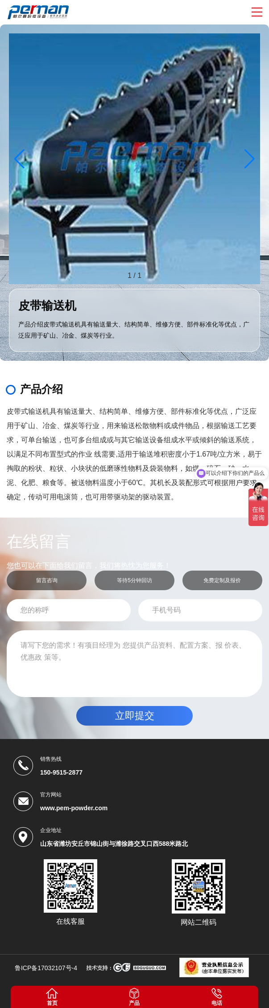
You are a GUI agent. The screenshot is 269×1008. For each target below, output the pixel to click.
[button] (250, 159)
